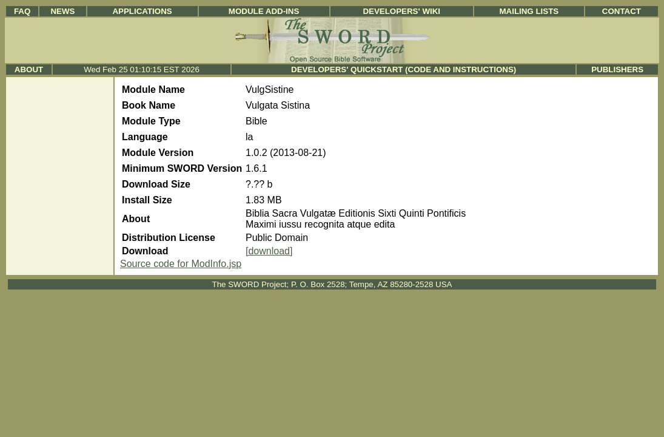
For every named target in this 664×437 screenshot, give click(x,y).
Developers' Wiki (401, 11)
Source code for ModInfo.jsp (180, 264)
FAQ (22, 11)
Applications (142, 11)
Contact (621, 11)
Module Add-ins (264, 11)
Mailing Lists (528, 11)
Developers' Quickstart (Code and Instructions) (403, 69)
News (62, 11)
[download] (269, 251)
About (29, 69)
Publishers (617, 69)
